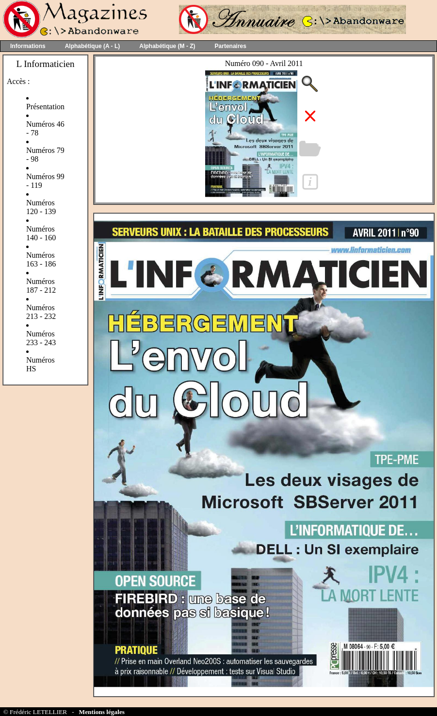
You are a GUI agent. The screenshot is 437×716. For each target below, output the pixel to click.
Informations (28, 46)
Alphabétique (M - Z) (167, 46)
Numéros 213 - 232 (41, 311)
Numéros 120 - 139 (41, 207)
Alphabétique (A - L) (92, 46)
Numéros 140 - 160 (41, 233)
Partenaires (230, 46)
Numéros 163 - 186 (41, 259)
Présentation (45, 106)
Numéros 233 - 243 (41, 338)
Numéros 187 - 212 (41, 285)
